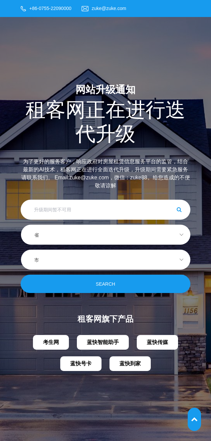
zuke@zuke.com (109, 8)
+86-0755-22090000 (50, 8)
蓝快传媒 (157, 342)
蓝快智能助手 (103, 342)
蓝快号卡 (81, 363)
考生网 (51, 342)
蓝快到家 (130, 363)
